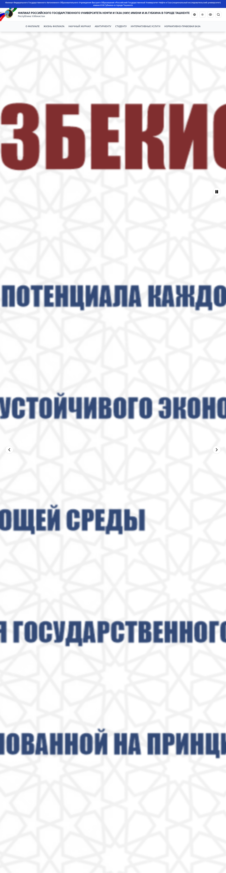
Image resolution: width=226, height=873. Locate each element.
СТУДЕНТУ (121, 26)
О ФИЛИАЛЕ (32, 26)
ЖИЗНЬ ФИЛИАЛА (54, 26)
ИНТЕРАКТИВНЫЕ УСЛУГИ (145, 26)
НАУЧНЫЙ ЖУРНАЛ (79, 26)
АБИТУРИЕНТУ (103, 26)
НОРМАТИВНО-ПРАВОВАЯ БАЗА (182, 26)
